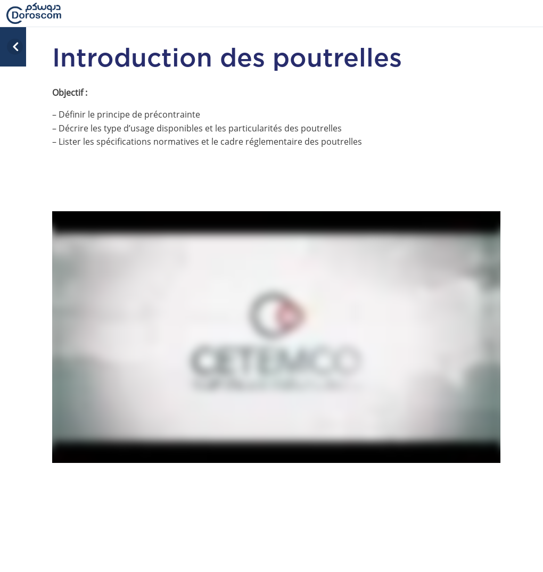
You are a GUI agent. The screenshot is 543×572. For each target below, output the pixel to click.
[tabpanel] (276, 303)
